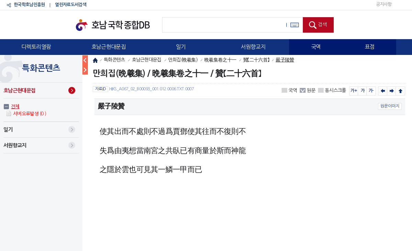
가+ (354, 91)
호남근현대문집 (108, 46)
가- (371, 91)
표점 (370, 46)
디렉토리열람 (36, 46)
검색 (322, 24)
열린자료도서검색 (70, 4)
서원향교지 (253, 46)
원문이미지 (389, 106)
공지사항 (383, 4)
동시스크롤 (335, 90)
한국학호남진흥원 (29, 4)
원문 (311, 90)
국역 (316, 46)
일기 (181, 46)
